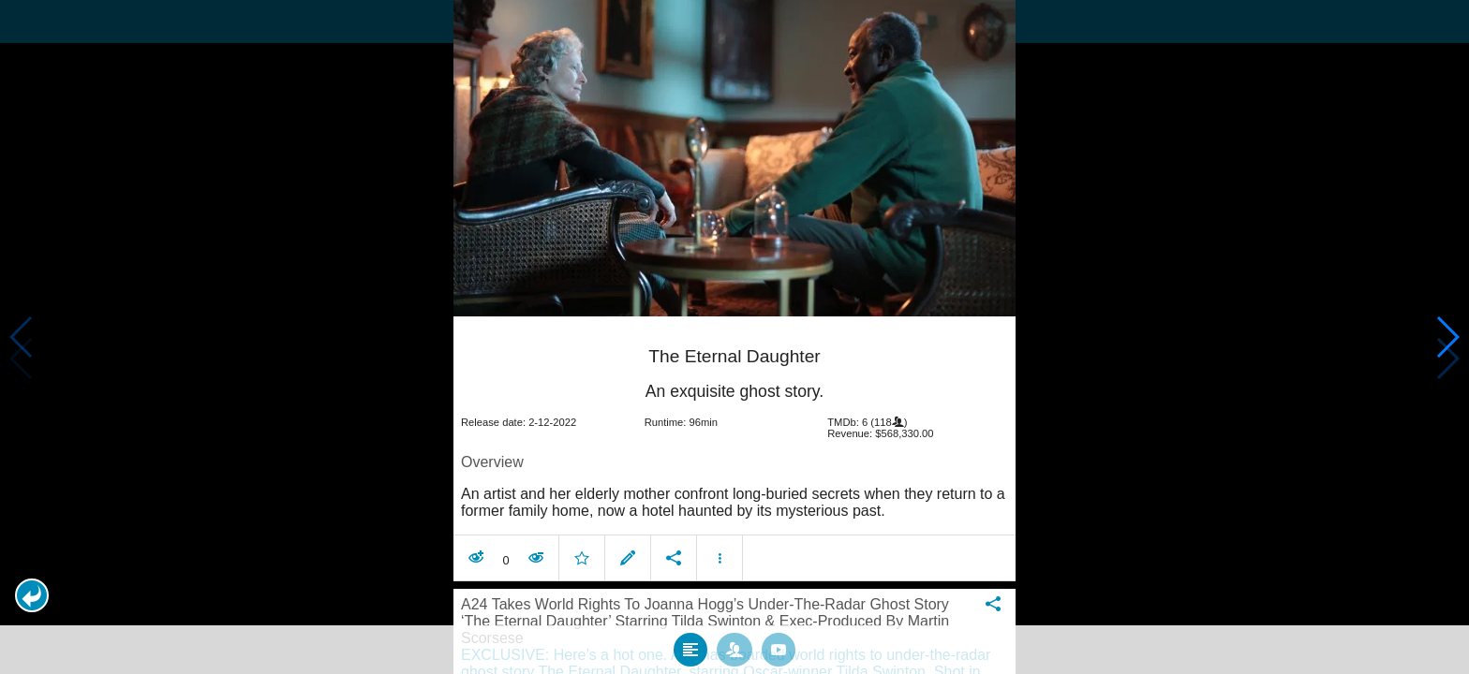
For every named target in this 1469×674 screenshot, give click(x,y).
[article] (734, 441)
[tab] (690, 638)
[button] (32, 595)
